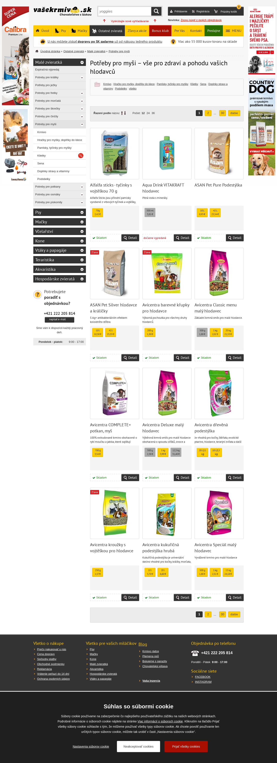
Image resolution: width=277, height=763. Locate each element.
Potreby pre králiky (47, 77)
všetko (133, 88)
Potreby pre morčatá (48, 100)
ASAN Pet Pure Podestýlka (218, 185)
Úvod (44, 30)
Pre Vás (179, 30)
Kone (40, 241)
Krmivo (107, 84)
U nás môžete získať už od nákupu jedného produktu (105, 41)
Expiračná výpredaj (47, 69)
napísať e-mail (57, 319)
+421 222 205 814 (59, 313)
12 (143, 113)
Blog (142, 644)
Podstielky (121, 88)
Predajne (213, 30)
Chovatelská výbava (154, 666)
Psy (63, 30)
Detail (132, 237)
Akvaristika (45, 269)
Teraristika (44, 260)
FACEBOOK (203, 676)
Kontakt (196, 30)
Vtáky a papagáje (50, 250)
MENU (236, 30)
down (125, 113)
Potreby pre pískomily (48, 202)
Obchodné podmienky (50, 664)
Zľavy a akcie (137, 30)
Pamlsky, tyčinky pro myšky (172, 84)
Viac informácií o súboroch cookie (160, 721)
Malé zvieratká (96, 51)
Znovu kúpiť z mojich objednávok (201, 20)
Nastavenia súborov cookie (91, 746)
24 (148, 113)
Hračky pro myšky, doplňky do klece (134, 84)
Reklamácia (44, 669)
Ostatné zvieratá (110, 31)
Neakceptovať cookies (138, 746)
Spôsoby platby (46, 659)
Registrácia (202, 11)
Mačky (82, 30)
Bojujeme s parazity (154, 661)
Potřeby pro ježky (46, 85)
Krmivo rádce (150, 651)
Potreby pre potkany (47, 186)
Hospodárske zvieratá (55, 279)
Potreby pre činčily (46, 116)
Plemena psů (150, 656)
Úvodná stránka (50, 51)
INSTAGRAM (203, 681)
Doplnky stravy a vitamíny (53, 171)
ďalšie (234, 113)
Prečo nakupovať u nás (51, 649)
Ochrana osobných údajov (53, 678)
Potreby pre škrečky (47, 108)
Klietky (194, 84)
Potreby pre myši (119, 51)
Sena (203, 84)
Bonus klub (160, 30)
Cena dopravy (46, 654)
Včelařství (44, 231)
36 (153, 113)
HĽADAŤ (156, 11)
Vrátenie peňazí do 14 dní (53, 673)
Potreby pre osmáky (47, 194)
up (122, 113)
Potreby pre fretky (46, 93)
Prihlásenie (180, 11)
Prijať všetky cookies (186, 746)
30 (222, 113)
